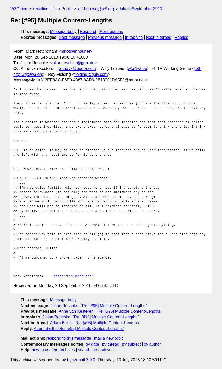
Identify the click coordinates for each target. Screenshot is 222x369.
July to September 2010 (140, 9)
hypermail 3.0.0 (81, 360)
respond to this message (68, 338)
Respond (88, 31)
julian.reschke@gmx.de (73, 63)
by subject (131, 344)
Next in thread (158, 37)
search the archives (96, 350)
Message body (63, 31)
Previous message (105, 37)
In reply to (134, 37)
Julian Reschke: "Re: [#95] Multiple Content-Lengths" (99, 305)
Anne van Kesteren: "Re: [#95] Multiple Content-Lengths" (110, 311)
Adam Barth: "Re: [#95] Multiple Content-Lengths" (95, 323)
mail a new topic (109, 338)
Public (67, 9)
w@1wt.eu (137, 68)
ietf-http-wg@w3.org (95, 9)
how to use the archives (53, 350)
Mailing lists (46, 9)
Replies (181, 37)
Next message (72, 37)
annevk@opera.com (77, 68)
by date (92, 344)
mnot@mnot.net (75, 51)
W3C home (20, 9)
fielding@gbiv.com (91, 74)
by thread (110, 344)
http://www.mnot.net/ (73, 276)
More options (111, 31)
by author (152, 344)
